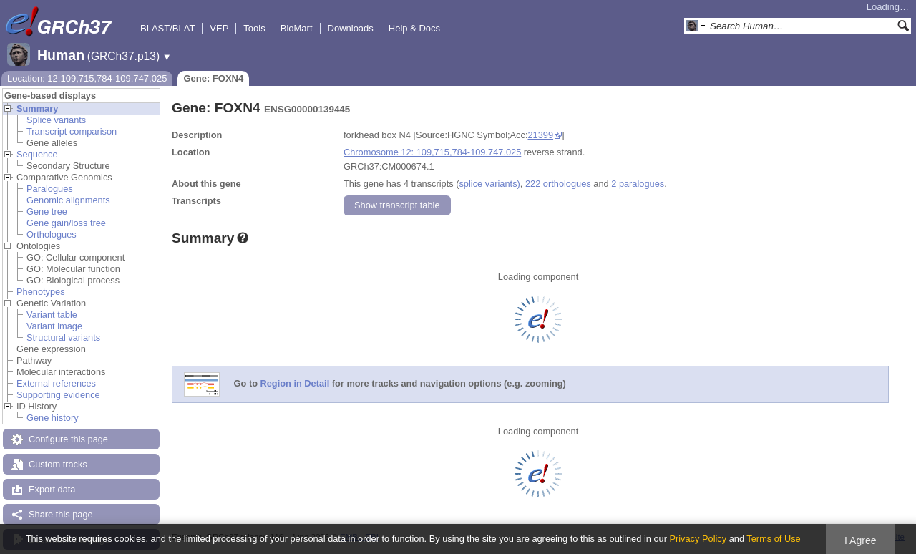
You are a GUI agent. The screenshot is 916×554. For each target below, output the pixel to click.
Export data (52, 489)
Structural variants (63, 337)
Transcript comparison (71, 131)
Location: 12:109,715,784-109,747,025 (87, 78)
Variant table (51, 314)
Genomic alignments (68, 200)
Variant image (54, 326)
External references (56, 383)
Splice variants (56, 120)
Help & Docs (414, 28)
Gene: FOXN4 (213, 78)
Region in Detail (295, 384)
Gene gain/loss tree (66, 223)
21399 (540, 135)
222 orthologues (558, 183)
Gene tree (46, 211)
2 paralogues (637, 183)
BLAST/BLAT (167, 28)
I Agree (860, 540)
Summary (37, 108)
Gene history (52, 417)
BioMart (297, 28)
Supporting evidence (58, 394)
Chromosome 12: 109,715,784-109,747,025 (432, 152)
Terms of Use (773, 538)
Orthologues (51, 234)
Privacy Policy (697, 538)
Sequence (37, 154)
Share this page (61, 514)
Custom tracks (58, 464)
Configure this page (68, 439)
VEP (219, 28)
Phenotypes (40, 291)
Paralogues (49, 188)
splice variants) (489, 183)
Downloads (351, 28)
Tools (254, 28)
